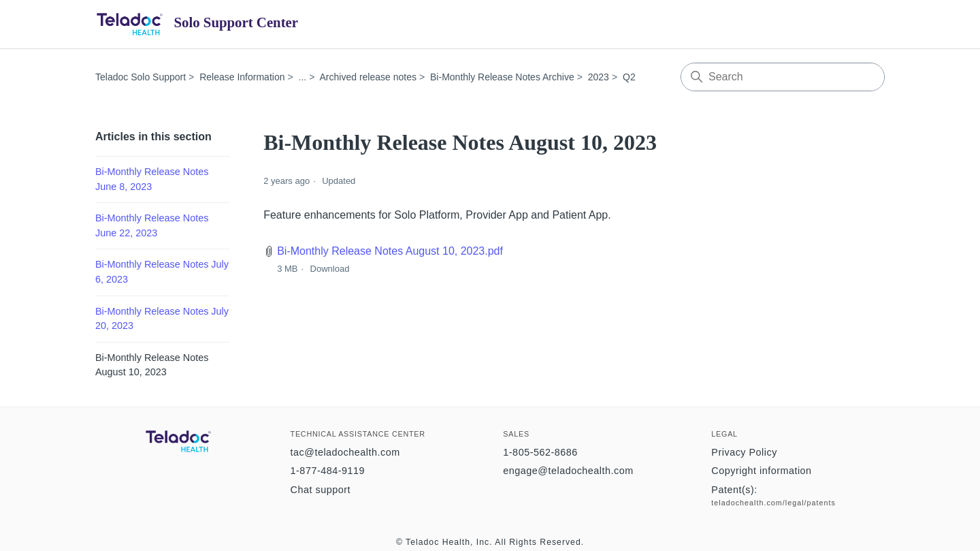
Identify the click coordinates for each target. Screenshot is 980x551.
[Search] (782, 77)
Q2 (629, 77)
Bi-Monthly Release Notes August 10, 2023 (151, 365)
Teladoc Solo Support (140, 77)
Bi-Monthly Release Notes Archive (502, 77)
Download (330, 269)
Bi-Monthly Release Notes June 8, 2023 (151, 179)
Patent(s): (734, 489)
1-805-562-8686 (540, 452)
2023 (598, 77)
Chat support (320, 489)
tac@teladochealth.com (345, 452)
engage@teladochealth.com (568, 470)
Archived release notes (368, 77)
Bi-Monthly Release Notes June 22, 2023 (151, 225)
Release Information (241, 77)
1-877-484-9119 (328, 470)
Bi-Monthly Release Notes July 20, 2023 (162, 319)
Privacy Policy (744, 452)
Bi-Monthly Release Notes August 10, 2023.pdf (390, 251)
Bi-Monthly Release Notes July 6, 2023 (162, 272)
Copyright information (761, 470)
